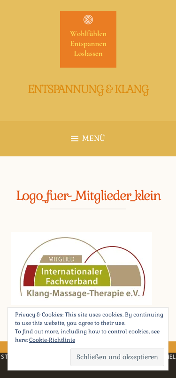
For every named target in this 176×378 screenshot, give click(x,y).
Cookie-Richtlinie (52, 340)
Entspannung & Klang (88, 89)
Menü (88, 138)
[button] (88, 39)
